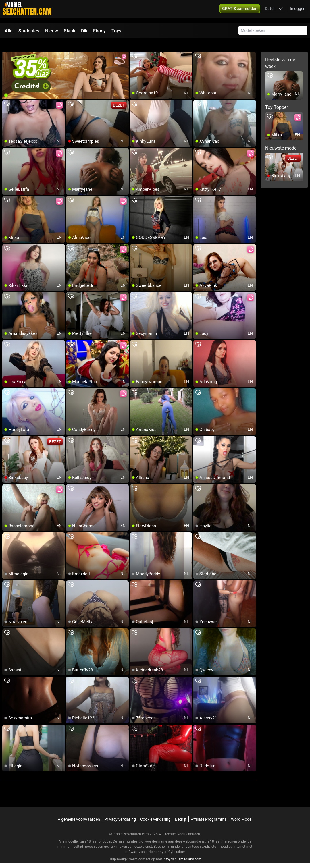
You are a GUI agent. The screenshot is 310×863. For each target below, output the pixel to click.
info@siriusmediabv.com (182, 849)
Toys (116, 31)
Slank (69, 31)
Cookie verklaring (155, 809)
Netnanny (156, 841)
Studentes (28, 31)
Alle (9, 31)
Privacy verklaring (120, 809)
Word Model (241, 809)
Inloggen (297, 11)
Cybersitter (176, 841)
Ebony (99, 31)
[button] (274, 11)
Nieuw (51, 31)
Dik (84, 31)
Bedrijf (180, 809)
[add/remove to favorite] (134, 46)
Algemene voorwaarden (79, 809)
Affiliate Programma (209, 809)
